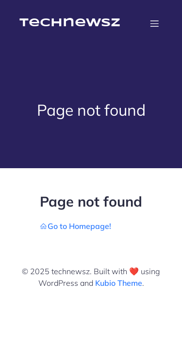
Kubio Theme (118, 283)
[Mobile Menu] (154, 23)
